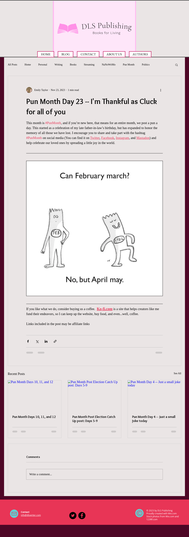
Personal (42, 64)
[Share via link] (55, 341)
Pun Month (129, 64)
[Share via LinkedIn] (46, 341)
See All (177, 373)
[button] (176, 64)
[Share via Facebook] (28, 341)
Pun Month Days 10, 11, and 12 (34, 417)
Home (28, 64)
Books (73, 64)
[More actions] (160, 90)
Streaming (89, 64)
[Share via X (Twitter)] (37, 341)
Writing (58, 64)
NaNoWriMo (109, 64)
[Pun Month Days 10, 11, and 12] (34, 395)
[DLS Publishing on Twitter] (72, 515)
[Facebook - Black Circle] (81, 515)
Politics (146, 64)
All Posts (12, 64)
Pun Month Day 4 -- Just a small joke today (153, 419)
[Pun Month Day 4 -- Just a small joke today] (154, 395)
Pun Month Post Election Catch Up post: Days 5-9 (93, 419)
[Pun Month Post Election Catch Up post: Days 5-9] (94, 395)
